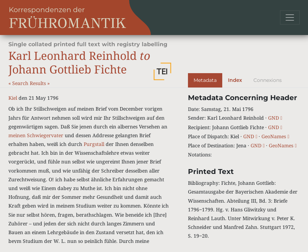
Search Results (29, 83)
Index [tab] (235, 80)
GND (275, 117)
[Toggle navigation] (290, 17)
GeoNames (275, 136)
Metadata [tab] (205, 80)
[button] (162, 71)
